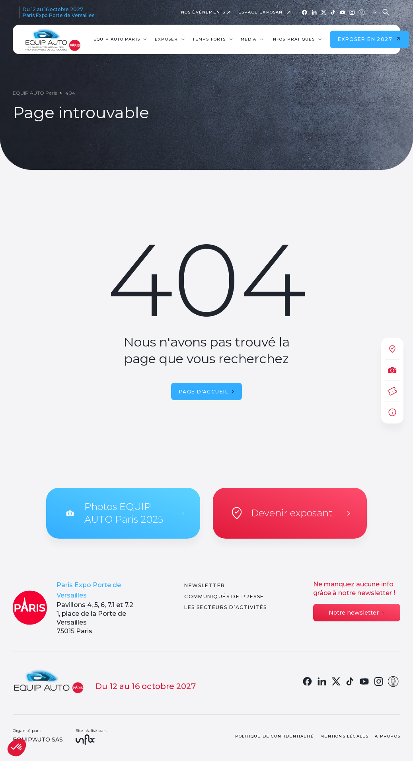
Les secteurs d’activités (225, 607)
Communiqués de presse (224, 596)
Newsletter (204, 585)
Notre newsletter (356, 612)
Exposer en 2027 (369, 39)
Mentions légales (344, 736)
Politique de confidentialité (274, 736)
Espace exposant (261, 12)
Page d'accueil (206, 392)
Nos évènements (203, 12)
